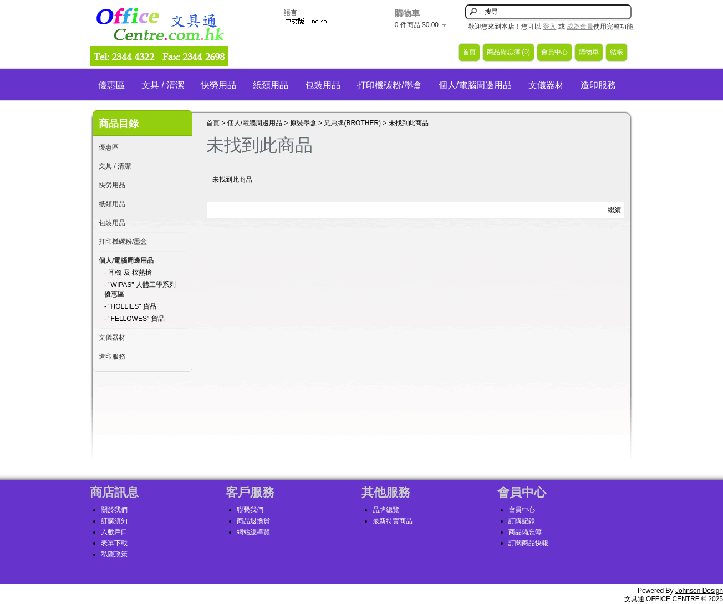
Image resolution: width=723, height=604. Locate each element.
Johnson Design (699, 591)
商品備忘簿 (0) (508, 52)
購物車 (589, 52)
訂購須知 (114, 521)
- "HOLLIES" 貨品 (130, 306)
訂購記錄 (521, 521)
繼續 (614, 210)
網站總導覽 (253, 532)
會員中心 (554, 52)
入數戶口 (114, 532)
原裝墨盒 (303, 123)
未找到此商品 (409, 123)
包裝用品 (322, 85)
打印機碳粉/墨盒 (389, 85)
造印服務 (598, 85)
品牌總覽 (386, 510)
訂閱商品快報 (528, 543)
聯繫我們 (250, 510)
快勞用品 (218, 85)
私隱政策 (114, 554)
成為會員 (580, 26)
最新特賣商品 (393, 521)
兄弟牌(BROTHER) (352, 123)
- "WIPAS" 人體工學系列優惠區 (140, 289)
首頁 (469, 52)
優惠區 (111, 85)
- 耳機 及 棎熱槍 (128, 273)
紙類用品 (270, 85)
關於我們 (114, 510)
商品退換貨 (253, 521)
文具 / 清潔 (162, 85)
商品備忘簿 (525, 532)
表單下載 (114, 543)
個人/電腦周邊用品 (475, 85)
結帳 (616, 52)
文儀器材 (546, 85)
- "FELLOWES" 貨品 (134, 319)
